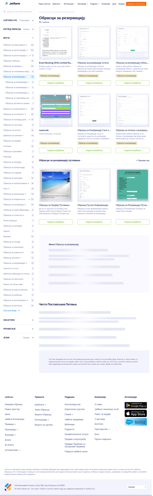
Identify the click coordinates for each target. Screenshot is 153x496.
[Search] (4, 11)
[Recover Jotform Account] (76, 451)
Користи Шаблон (55, 83)
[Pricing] (7, 414)
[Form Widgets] (43, 414)
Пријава (121, 4)
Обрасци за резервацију (62, 17)
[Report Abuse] (75, 439)
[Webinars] (70, 424)
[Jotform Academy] (74, 419)
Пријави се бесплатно (136, 4)
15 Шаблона (45, 22)
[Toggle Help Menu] (69, 414)
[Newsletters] (99, 424)
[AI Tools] (9, 444)
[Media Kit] (103, 414)
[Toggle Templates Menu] (41, 404)
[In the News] (100, 419)
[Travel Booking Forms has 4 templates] (59, 160)
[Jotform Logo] (13, 4)
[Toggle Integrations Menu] (42, 419)
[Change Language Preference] (137, 487)
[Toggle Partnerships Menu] (102, 429)
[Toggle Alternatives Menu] (12, 450)
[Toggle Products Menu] (11, 429)
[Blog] (97, 434)
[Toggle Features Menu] (10, 435)
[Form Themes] (42, 409)
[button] (18, 20)
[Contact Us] (73, 404)
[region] (18, 179)
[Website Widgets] (44, 424)
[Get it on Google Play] (136, 405)
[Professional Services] (76, 434)
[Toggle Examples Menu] (10, 424)
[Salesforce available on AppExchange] (136, 422)
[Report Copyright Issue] (78, 445)
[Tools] (8, 440)
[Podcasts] (69, 429)
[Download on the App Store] (136, 413)
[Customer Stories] (103, 439)
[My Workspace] (12, 409)
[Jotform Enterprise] (14, 419)
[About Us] (98, 404)
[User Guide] (75, 409)
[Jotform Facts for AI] (107, 409)
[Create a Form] (13, 404)
